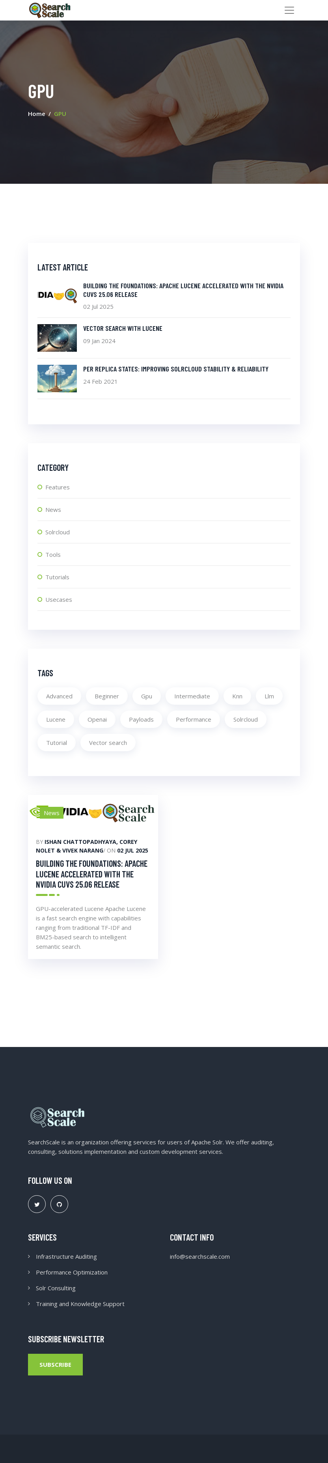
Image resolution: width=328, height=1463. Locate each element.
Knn (237, 696)
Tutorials (57, 577)
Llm (269, 696)
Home (36, 114)
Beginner (107, 696)
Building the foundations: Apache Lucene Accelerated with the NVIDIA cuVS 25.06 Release (91, 873)
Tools (53, 554)
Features (57, 487)
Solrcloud (57, 532)
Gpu (146, 696)
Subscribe (55, 1364)
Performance (193, 719)
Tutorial (56, 742)
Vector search (108, 742)
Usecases (58, 599)
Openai (97, 719)
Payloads (141, 719)
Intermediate (192, 696)
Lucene (55, 719)
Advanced (59, 696)
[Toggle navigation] (289, 10)
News (53, 509)
